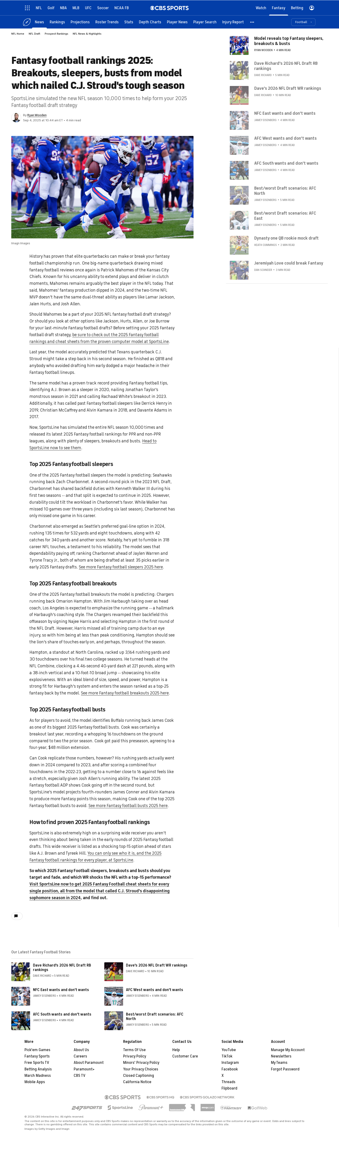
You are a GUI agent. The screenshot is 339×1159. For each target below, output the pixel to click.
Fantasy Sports (37, 1056)
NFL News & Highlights (87, 33)
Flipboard (229, 1088)
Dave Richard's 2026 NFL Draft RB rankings (62, 967)
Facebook (230, 1069)
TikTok (227, 1056)
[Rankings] (57, 21)
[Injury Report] (232, 21)
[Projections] (80, 21)
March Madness (37, 1075)
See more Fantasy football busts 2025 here (128, 805)
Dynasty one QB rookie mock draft (286, 238)
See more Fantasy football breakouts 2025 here (125, 693)
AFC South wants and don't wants (62, 1014)
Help (176, 1050)
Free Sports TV (36, 1062)
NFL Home (17, 33)
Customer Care (185, 1056)
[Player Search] (204, 21)
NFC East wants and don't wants (61, 990)
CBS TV (79, 1075)
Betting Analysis (38, 1069)
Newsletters (281, 1056)
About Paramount (89, 1062)
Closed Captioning (138, 1075)
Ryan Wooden (37, 115)
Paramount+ (84, 1069)
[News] (39, 21)
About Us (81, 1050)
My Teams (279, 1062)
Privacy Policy (134, 1056)
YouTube (229, 1050)
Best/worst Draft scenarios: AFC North (154, 1016)
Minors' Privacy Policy (141, 1062)
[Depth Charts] (150, 21)
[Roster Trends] (107, 21)
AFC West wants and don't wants (154, 990)
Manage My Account (288, 1050)
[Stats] (128, 21)
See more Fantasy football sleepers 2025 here (121, 567)
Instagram (230, 1062)
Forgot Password (285, 1069)
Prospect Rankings (56, 33)
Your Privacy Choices (140, 1069)
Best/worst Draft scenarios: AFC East (285, 215)
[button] (252, 21)
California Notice (137, 1082)
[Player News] (177, 21)
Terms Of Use (134, 1050)
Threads (228, 1082)
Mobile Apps (34, 1082)
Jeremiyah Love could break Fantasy (288, 262)
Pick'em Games (37, 1050)
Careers (80, 1056)
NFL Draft (34, 33)
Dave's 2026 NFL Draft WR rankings (156, 965)
